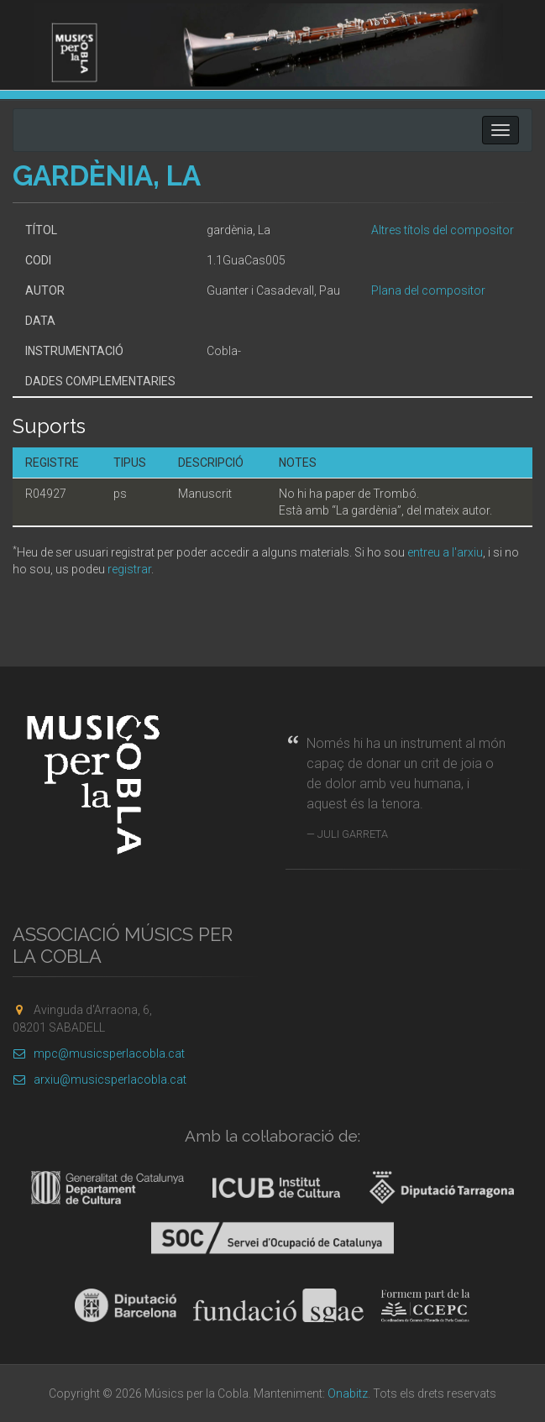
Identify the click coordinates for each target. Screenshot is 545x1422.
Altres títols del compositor (442, 230)
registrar (129, 569)
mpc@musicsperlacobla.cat (99, 1053)
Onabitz (348, 1393)
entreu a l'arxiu (445, 552)
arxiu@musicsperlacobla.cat (99, 1079)
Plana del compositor (428, 290)
